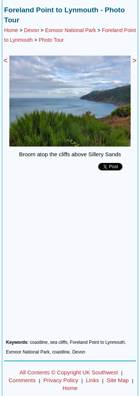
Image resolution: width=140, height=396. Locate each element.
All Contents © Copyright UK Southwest (68, 372)
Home (11, 30)
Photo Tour (51, 40)
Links (92, 380)
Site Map (118, 380)
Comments (22, 380)
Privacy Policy (60, 380)
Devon (31, 30)
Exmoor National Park (70, 30)
